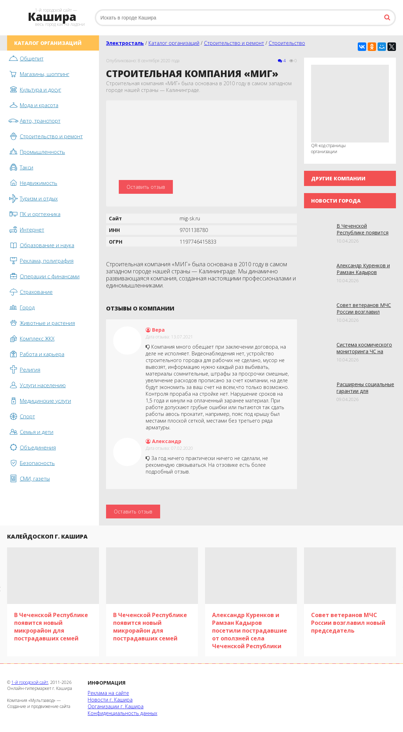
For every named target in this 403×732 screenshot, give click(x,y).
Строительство (287, 43)
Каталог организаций (173, 43)
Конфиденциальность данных (122, 713)
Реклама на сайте (108, 693)
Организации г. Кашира (116, 706)
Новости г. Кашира (110, 699)
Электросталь (125, 43)
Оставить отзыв (146, 187)
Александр (163, 441)
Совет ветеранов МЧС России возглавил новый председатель (364, 312)
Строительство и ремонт (234, 43)
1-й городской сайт (29, 682)
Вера (155, 329)
